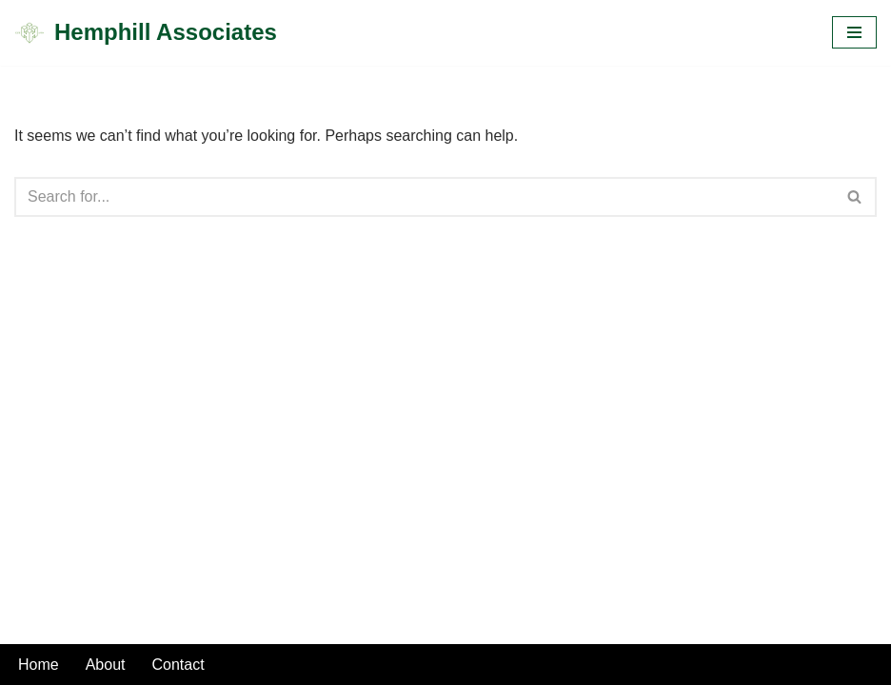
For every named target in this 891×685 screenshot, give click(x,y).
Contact (178, 664)
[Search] (424, 197)
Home (38, 664)
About (106, 664)
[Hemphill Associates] (145, 32)
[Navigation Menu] (854, 32)
